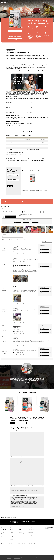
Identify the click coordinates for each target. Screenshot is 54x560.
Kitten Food (2, 536)
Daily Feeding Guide (9, 50)
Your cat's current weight (10, 173)
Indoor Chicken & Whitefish (27, 412)
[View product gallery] (22, 27)
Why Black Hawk (12, 529)
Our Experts (11, 532)
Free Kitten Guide (21, 532)
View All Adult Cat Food (21, 423)
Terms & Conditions (35, 543)
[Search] (50, 3)
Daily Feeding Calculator (15, 33)
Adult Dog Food (3, 529)
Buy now (14, 31)
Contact (45, 2)
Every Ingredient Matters (12, 201)
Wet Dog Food (3, 532)
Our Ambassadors (30, 533)
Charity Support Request (13, 537)
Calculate (10, 186)
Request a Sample (15, 39)
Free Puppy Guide (21, 530)
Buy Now (12, 423)
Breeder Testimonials (30, 532)
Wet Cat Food (3, 538)
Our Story (26, 201)
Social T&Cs (11, 539)
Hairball (9, 412)
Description (8, 46)
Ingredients (8, 48)
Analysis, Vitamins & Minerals (10, 49)
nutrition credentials (41, 201)
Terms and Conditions (17, 558)
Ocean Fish (45, 412)
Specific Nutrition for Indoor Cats (15, 36)
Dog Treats (2, 533)
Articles (20, 529)
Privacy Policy (30, 543)
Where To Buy (12, 533)
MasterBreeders (39, 2)
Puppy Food (3, 530)
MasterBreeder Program (31, 529)
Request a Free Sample (22, 533)
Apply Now (29, 530)
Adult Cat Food (3, 535)
